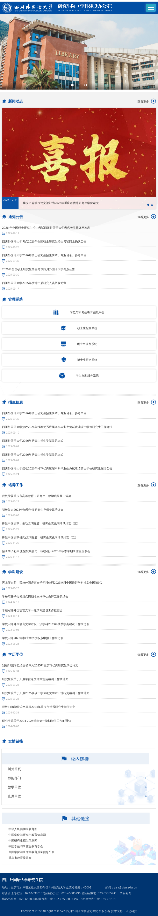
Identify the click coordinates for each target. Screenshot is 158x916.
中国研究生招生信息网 (22, 864)
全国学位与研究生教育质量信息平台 (31, 875)
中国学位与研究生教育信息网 (27, 858)
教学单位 (23, 801)
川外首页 (23, 783)
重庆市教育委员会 (19, 881)
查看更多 (146, 116)
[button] (72, 68)
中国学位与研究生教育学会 (25, 869)
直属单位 (23, 810)
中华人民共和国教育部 (22, 852)
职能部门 (23, 792)
